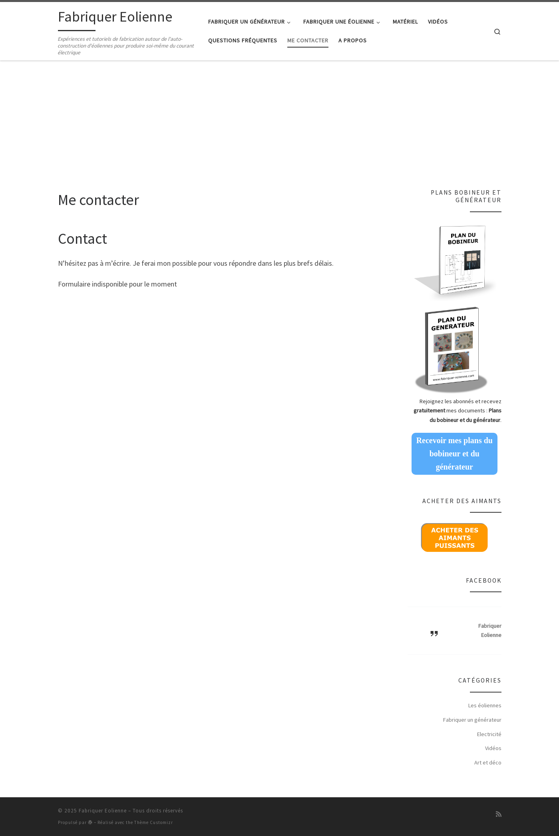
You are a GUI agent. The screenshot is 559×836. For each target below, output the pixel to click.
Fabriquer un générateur (472, 719)
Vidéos (493, 748)
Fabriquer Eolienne (103, 810)
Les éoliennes (484, 705)
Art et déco (487, 762)
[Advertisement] (279, 129)
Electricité (489, 734)
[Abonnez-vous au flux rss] (498, 814)
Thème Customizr (153, 822)
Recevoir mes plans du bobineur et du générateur (454, 453)
